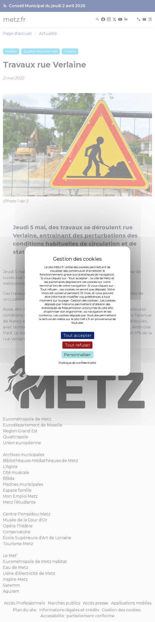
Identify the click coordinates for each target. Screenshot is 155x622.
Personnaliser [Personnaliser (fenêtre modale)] (77, 354)
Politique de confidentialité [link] (77, 363)
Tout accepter (77, 335)
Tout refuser (77, 345)
